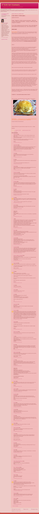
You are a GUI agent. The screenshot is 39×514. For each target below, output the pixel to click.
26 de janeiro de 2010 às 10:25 (18, 282)
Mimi (14, 271)
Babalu (14, 344)
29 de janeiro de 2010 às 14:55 (18, 447)
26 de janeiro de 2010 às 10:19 (18, 260)
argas (14, 197)
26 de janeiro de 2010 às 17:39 (18, 391)
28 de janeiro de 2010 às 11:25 (18, 440)
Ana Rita (15, 433)
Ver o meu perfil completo (4, 37)
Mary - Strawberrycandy (17, 467)
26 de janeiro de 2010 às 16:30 (18, 349)
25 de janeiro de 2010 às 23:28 (18, 163)
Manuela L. (15, 474)
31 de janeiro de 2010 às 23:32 (18, 458)
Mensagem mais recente (16, 509)
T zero (14, 359)
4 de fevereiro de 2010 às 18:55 (18, 490)
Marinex (15, 449)
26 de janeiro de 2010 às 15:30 (18, 333)
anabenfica (15, 321)
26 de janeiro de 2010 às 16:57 (18, 365)
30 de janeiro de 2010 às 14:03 (18, 452)
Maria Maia (15, 205)
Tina (14, 336)
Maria (14, 159)
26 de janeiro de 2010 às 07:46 (18, 202)
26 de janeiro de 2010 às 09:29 (18, 227)
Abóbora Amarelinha (16, 352)
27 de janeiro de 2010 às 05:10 (18, 420)
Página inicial (25, 509)
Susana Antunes (16, 304)
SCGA (14, 285)
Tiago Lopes (15, 493)
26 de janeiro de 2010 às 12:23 (18, 307)
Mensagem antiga (34, 509)
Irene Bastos (15, 181)
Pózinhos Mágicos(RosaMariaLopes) (18, 461)
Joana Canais (15, 310)
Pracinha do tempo (16, 172)
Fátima (14, 415)
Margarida (15, 166)
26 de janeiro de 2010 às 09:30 (18, 235)
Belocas (15, 230)
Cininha (14, 153)
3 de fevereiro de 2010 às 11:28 (18, 472)
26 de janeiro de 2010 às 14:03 (18, 329)
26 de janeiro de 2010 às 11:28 (18, 291)
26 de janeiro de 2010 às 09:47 (18, 244)
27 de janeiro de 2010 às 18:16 (18, 431)
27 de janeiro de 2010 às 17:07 (18, 425)
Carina (14, 294)
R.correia (15, 402)
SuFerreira (15, 289)
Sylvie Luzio (15, 498)
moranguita (15, 409)
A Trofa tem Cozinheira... (11, 5)
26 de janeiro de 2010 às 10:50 (18, 287)
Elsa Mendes (15, 394)
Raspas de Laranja (16, 331)
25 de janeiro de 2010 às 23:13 (18, 142)
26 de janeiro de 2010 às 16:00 (18, 342)
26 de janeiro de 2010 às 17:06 (18, 378)
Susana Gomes (16, 134)
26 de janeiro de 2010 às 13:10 (18, 319)
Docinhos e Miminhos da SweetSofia (18, 255)
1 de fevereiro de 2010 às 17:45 (18, 464)
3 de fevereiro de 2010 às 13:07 (18, 478)
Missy (14, 189)
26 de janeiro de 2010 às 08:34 (18, 208)
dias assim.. (15, 131)
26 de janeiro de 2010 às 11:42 (18, 301)
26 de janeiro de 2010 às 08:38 (18, 216)
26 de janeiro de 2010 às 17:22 (18, 386)
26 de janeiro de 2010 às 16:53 (18, 357)
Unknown (15, 381)
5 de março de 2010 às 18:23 (17, 504)
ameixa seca (15, 388)
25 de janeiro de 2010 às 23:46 (18, 186)
